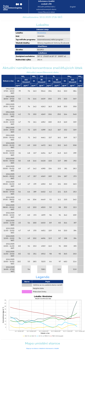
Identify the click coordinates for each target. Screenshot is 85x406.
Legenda (42, 277)
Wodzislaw (41, 33)
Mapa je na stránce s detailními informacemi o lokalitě (42, 348)
